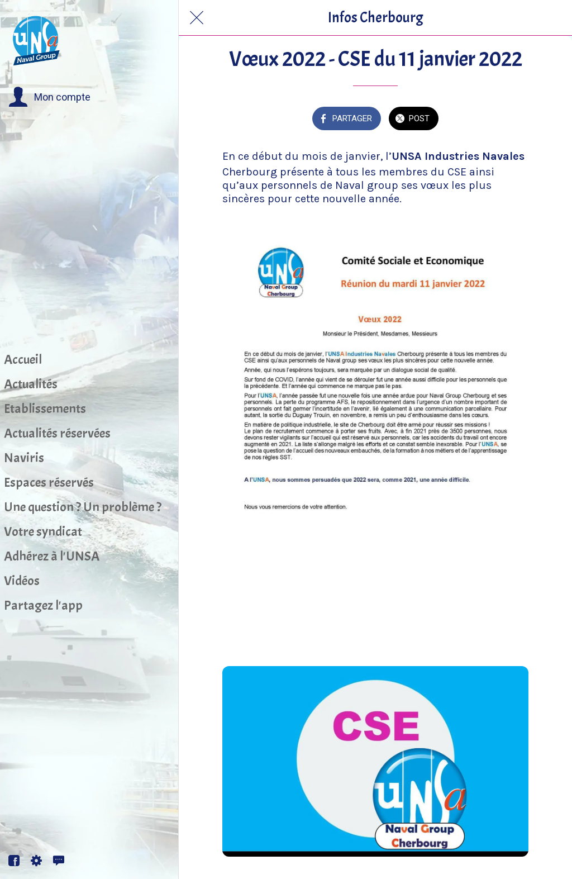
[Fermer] (196, 18)
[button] (49, 97)
